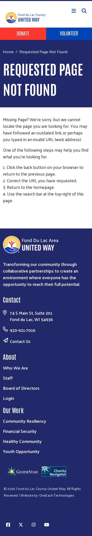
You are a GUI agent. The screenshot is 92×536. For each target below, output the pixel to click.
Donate (23, 33)
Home (8, 52)
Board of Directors (21, 388)
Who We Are (15, 368)
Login (8, 398)
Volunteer (69, 33)
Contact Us (20, 341)
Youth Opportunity (21, 451)
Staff (8, 378)
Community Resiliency (24, 421)
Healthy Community (22, 441)
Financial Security (20, 431)
